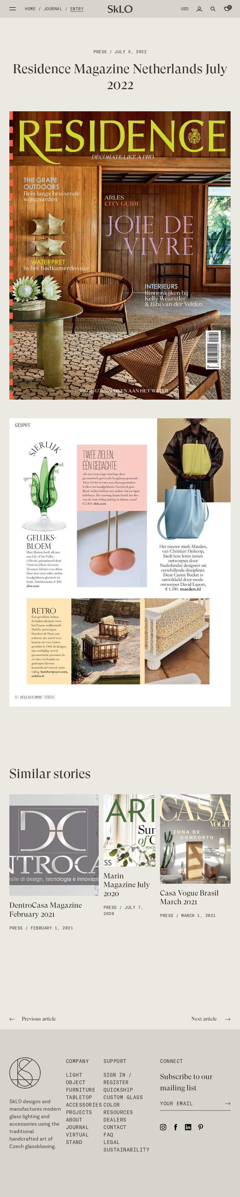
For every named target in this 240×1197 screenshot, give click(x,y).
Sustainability (126, 1150)
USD (184, 8)
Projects (79, 1112)
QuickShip (118, 1090)
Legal (111, 1142)
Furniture (81, 1090)
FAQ (108, 1135)
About (74, 1120)
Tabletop (79, 1097)
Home (30, 8)
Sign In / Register (117, 1078)
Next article (211, 1019)
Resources (118, 1112)
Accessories (84, 1105)
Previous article (32, 1019)
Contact (115, 1127)
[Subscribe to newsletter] (226, 1103)
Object (76, 1082)
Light (74, 1075)
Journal (53, 8)
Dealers (115, 1120)
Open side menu (12, 8)
